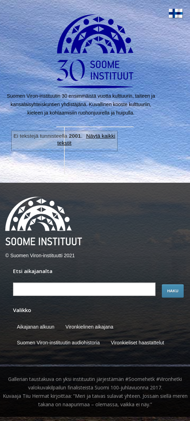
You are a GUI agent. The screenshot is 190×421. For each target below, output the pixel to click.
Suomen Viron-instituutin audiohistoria (58, 342)
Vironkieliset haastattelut (137, 342)
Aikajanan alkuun (36, 327)
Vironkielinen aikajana (89, 327)
